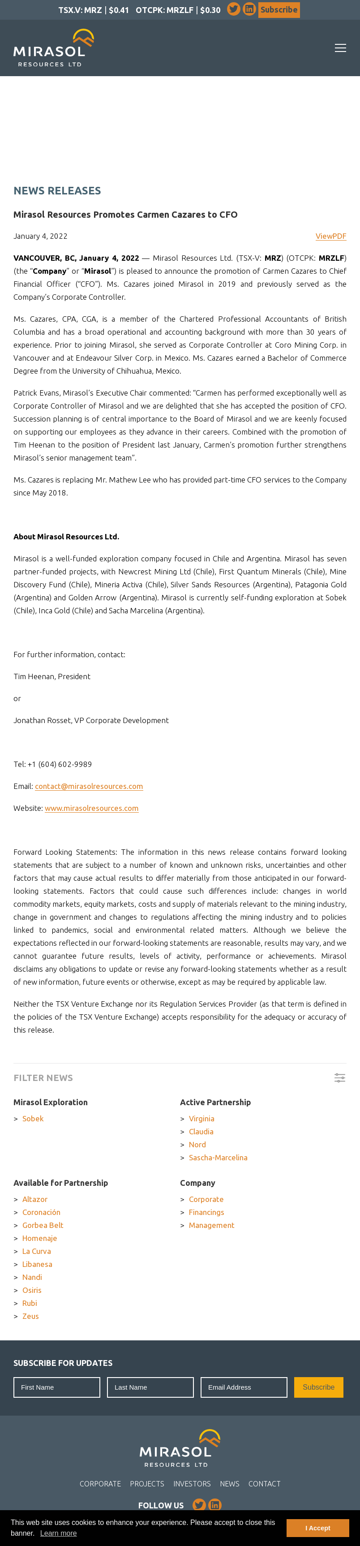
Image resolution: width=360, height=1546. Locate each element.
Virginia (201, 1118)
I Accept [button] (317, 1528)
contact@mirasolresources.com (89, 786)
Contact (265, 1484)
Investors (192, 1484)
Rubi (29, 1303)
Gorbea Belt (43, 1225)
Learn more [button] (58, 1533)
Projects (147, 1484)
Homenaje (39, 1238)
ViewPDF (331, 236)
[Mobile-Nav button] (340, 48)
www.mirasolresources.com (92, 808)
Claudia (201, 1131)
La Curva (36, 1251)
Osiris (32, 1290)
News (230, 1484)
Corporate (206, 1199)
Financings (206, 1212)
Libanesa (37, 1264)
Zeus (30, 1316)
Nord (197, 1144)
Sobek (33, 1118)
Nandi (32, 1277)
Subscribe (279, 9)
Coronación (41, 1212)
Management (212, 1225)
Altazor (34, 1199)
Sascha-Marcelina (218, 1157)
